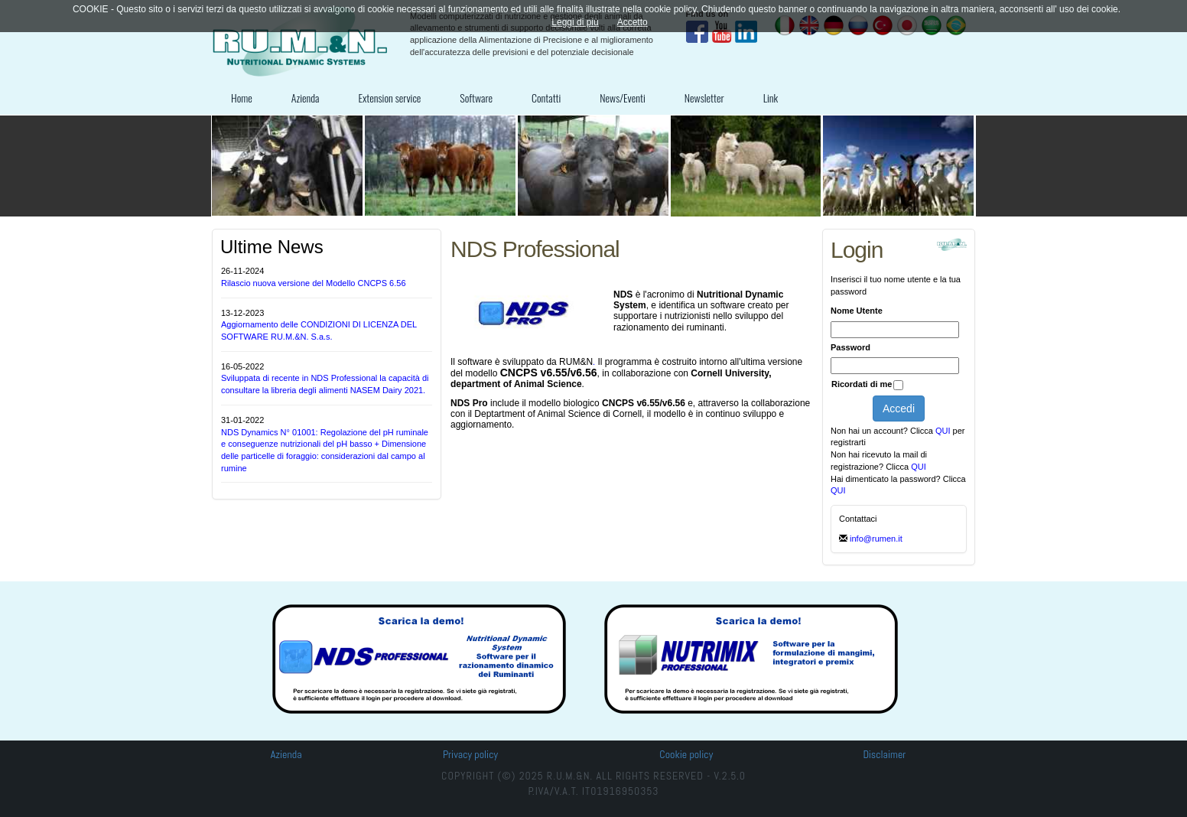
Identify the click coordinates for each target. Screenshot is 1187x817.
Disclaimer (884, 754)
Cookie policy (686, 754)
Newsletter (704, 98)
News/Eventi (622, 98)
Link (771, 98)
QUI (944, 430)
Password (850, 347)
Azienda (305, 98)
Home (241, 98)
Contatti (546, 98)
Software (476, 98)
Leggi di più (574, 22)
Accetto (632, 22)
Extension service (389, 98)
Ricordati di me (861, 384)
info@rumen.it (876, 538)
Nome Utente (857, 310)
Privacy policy (470, 754)
